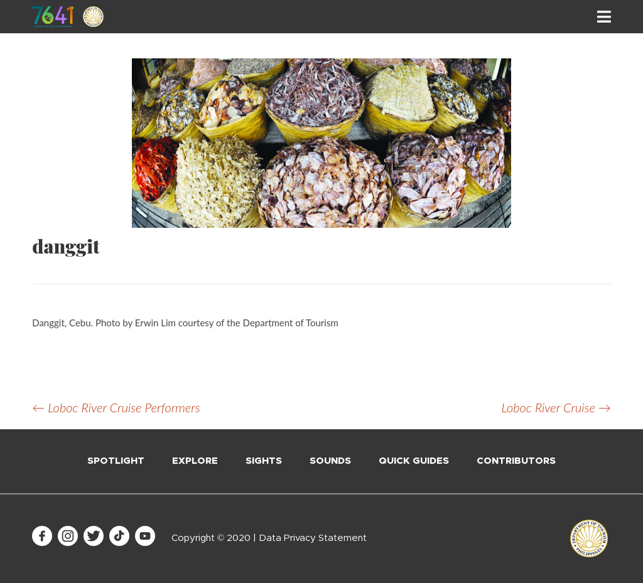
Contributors (516, 461)
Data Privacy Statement (313, 538)
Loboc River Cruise (556, 407)
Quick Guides (414, 461)
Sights (264, 461)
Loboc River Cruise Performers (116, 407)
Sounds (330, 461)
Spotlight (115, 461)
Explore (195, 461)
